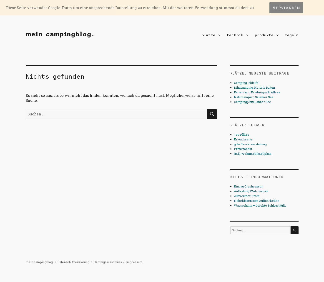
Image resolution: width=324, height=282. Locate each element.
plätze (208, 35)
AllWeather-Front (246, 196)
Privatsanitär (243, 149)
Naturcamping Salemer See (254, 97)
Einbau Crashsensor (248, 186)
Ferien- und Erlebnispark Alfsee (257, 92)
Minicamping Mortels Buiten (254, 87)
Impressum (134, 262)
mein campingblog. (60, 34)
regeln (292, 35)
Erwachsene (243, 139)
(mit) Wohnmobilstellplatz (252, 154)
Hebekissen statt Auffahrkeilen (256, 201)
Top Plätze (241, 134)
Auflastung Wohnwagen (251, 191)
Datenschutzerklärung (73, 262)
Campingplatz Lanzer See (252, 102)
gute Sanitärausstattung (250, 144)
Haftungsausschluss (107, 262)
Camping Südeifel (246, 83)
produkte (264, 35)
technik (235, 35)
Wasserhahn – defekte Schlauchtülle (260, 205)
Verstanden (286, 7)
